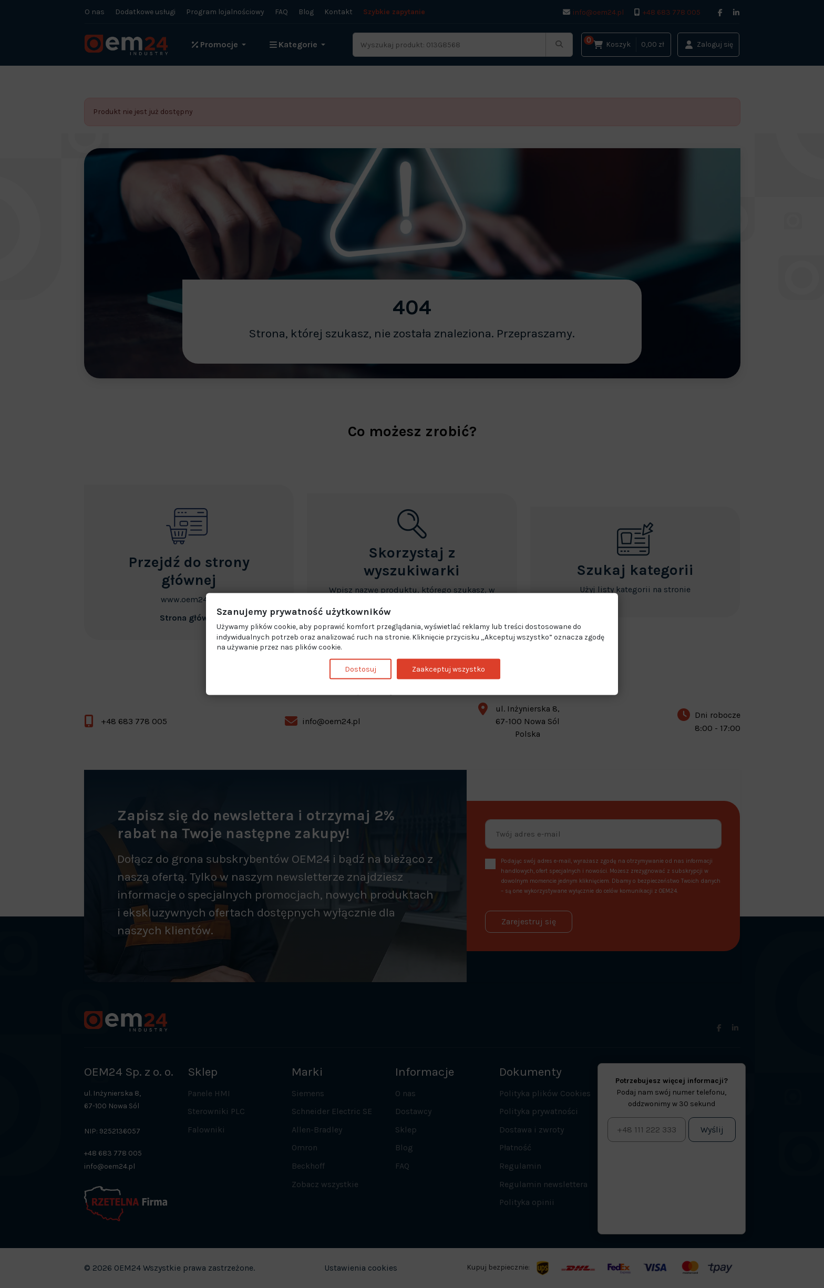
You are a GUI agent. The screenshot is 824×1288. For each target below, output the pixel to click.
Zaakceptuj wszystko (448, 668)
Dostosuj (360, 668)
